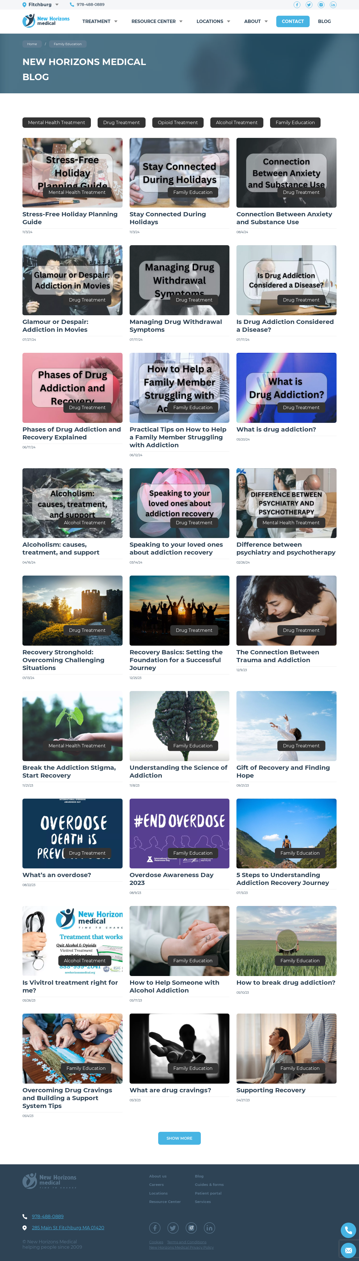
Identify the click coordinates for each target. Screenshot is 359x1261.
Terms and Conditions (186, 1242)
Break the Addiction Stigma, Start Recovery (69, 771)
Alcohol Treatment (237, 122)
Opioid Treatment (178, 122)
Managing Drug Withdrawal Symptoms (176, 325)
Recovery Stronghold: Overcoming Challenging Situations (63, 660)
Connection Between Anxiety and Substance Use (284, 218)
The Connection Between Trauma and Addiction (277, 656)
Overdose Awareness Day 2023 (171, 879)
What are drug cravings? (170, 1090)
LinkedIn (333, 4)
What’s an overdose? (56, 875)
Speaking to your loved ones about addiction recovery (176, 548)
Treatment (89, 21)
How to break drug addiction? (285, 982)
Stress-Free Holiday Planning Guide (70, 218)
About (250, 21)
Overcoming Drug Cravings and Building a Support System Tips (67, 1098)
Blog (324, 21)
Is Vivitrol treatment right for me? (70, 986)
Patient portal (208, 1193)
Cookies (156, 1242)
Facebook (297, 4)
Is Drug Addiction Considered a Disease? (285, 325)
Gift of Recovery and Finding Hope (283, 771)
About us (158, 1176)
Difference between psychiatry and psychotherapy (285, 548)
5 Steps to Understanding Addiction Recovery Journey (282, 879)
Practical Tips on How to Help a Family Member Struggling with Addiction (178, 437)
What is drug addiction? (276, 429)
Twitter (309, 4)
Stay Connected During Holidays (168, 218)
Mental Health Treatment (56, 122)
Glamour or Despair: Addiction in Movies (55, 325)
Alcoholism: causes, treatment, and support (61, 548)
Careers (156, 1185)
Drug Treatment (121, 122)
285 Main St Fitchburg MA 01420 (68, 1227)
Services (203, 1202)
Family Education (295, 122)
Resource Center (148, 18)
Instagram (321, 4)
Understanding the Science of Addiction (178, 771)
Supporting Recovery (270, 1090)
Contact (291, 21)
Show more (179, 1138)
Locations (207, 21)
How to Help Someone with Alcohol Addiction (174, 986)
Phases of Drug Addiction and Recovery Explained (71, 433)
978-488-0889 (91, 4)
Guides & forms (209, 1185)
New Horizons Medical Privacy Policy (181, 1247)
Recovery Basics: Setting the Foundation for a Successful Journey (176, 660)
